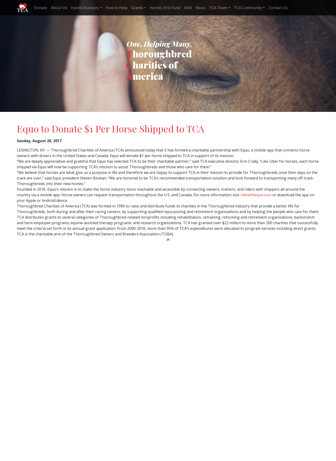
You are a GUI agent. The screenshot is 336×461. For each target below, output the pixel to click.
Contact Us (278, 7)
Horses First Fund (165, 7)
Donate (40, 7)
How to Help (116, 7)
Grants (137, 7)
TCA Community (248, 7)
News (200, 7)
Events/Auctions (85, 7)
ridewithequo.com (255, 194)
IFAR (188, 7)
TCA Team (218, 7)
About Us (59, 7)
